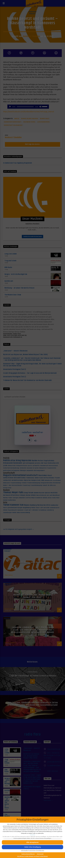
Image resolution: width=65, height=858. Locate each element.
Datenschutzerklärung (28, 854)
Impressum (40, 854)
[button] (32, 842)
